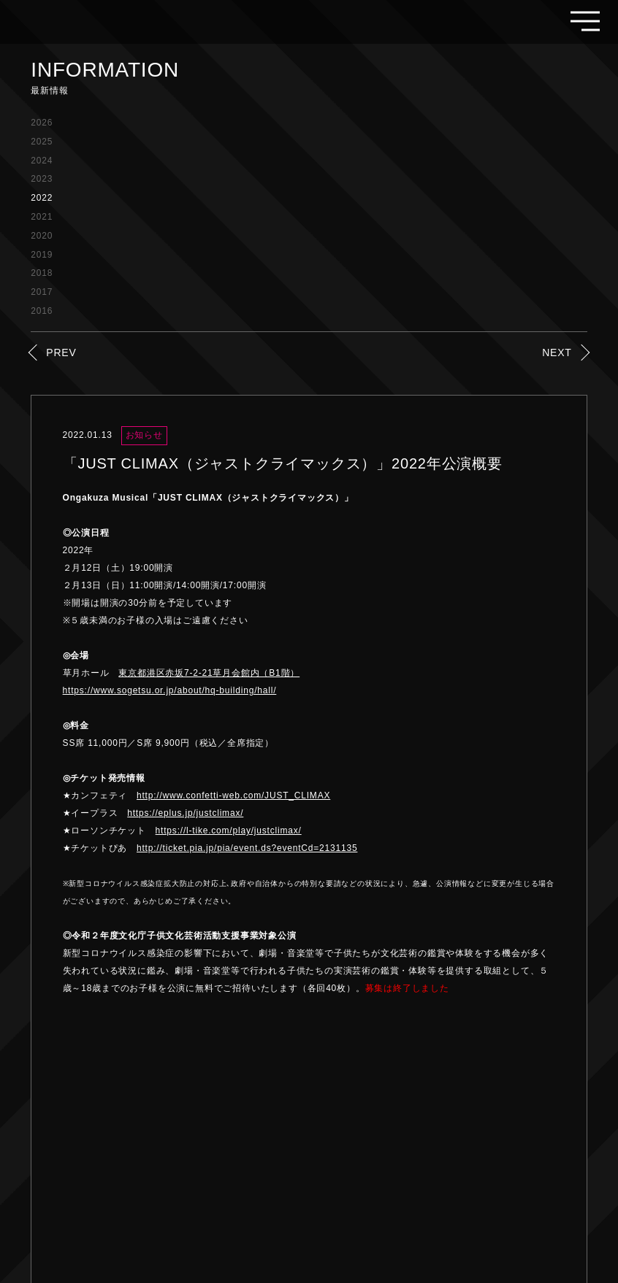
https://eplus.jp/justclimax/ (185, 813)
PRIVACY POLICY (547, 1154)
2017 (42, 292)
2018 (42, 273)
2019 (42, 255)
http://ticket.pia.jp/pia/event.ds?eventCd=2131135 (247, 848)
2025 (42, 141)
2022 (42, 198)
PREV (61, 352)
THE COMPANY (454, 1154)
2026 (42, 122)
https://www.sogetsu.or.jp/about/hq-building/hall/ (170, 690)
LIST (309, 1034)
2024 (42, 160)
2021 (42, 217)
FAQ (391, 1154)
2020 (42, 236)
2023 (42, 179)
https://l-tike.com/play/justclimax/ (229, 830)
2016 (42, 311)
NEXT (557, 352)
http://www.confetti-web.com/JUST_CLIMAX (233, 795)
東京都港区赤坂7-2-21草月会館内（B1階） (209, 673)
